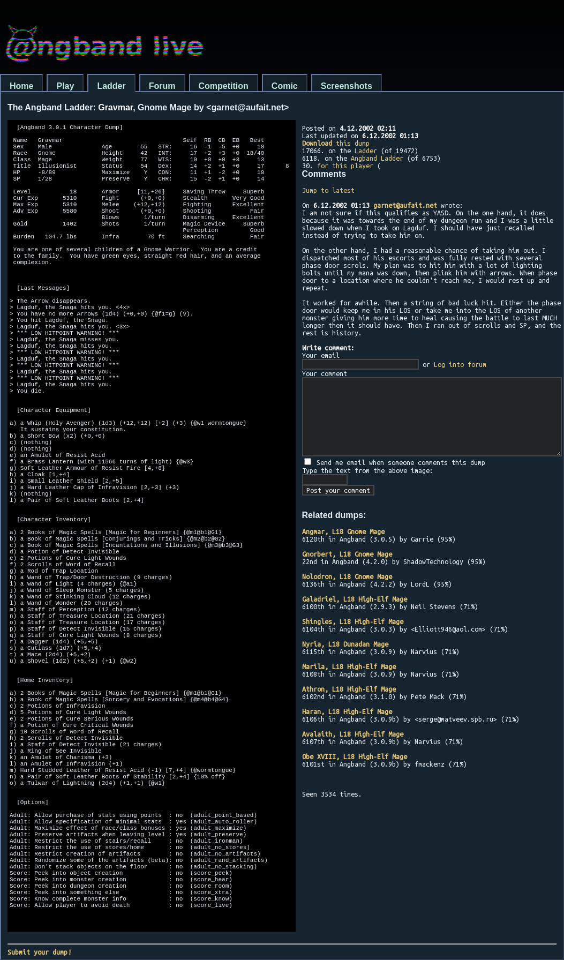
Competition (224, 86)
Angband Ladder (377, 158)
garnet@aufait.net (405, 205)
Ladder (111, 86)
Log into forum (460, 364)
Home (21, 86)
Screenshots (346, 86)
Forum (162, 86)
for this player (345, 165)
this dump (336, 143)
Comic (285, 86)
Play (65, 86)
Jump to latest (328, 190)
